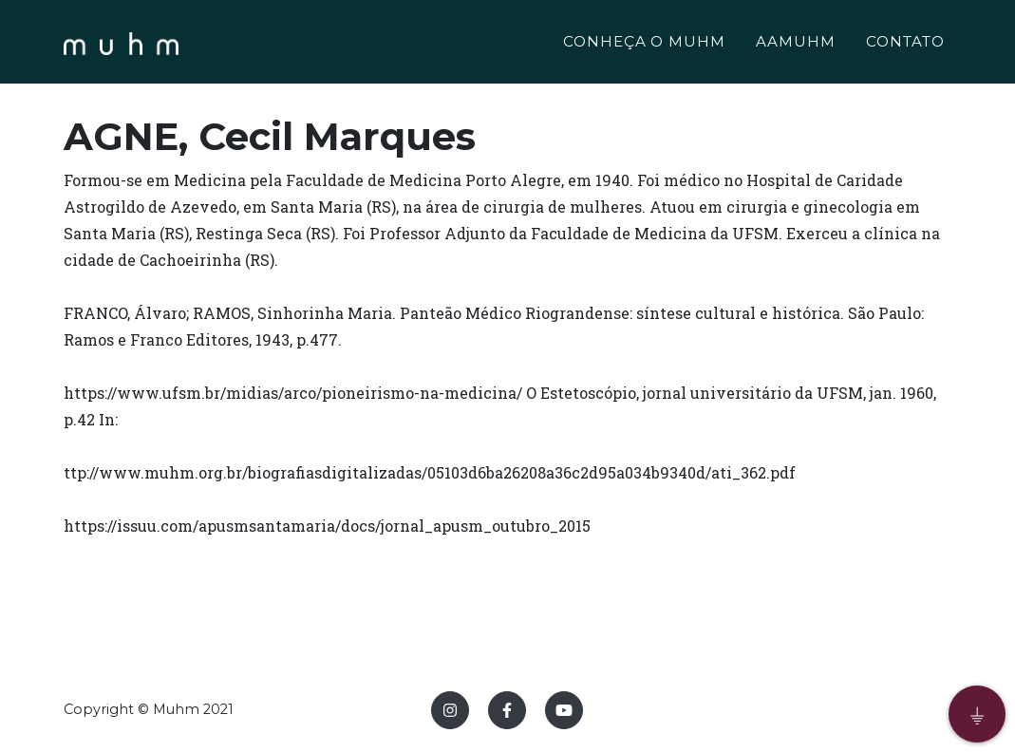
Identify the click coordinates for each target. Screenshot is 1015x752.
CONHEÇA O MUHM (644, 44)
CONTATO (905, 44)
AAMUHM (796, 44)
